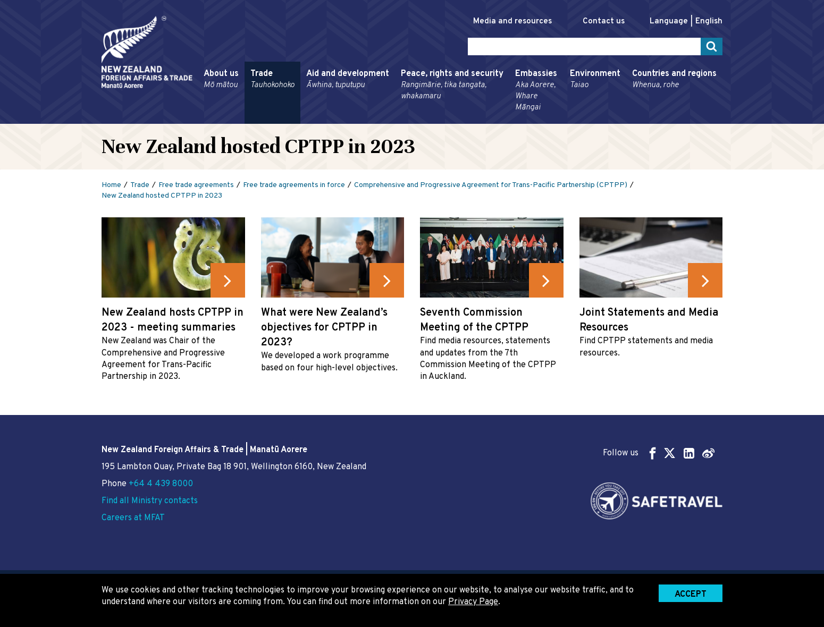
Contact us (604, 21)
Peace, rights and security (452, 85)
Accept (691, 594)
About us (221, 80)
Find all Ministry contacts (150, 501)
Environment (595, 80)
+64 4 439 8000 (161, 484)
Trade (272, 80)
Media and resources (512, 21)
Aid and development (347, 80)
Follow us (658, 453)
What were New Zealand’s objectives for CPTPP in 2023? (324, 328)
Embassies (536, 91)
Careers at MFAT (133, 518)
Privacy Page (473, 602)
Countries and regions (674, 80)
